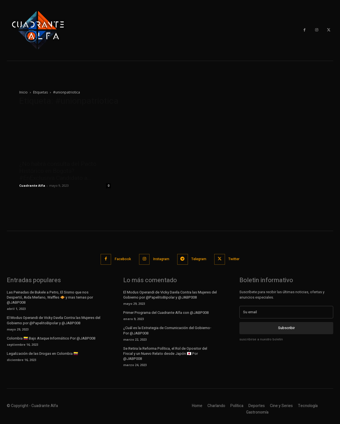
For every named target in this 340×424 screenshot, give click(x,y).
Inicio (23, 92)
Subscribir (286, 327)
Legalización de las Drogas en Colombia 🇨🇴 (42, 353)
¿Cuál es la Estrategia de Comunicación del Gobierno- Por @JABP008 (167, 330)
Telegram (199, 259)
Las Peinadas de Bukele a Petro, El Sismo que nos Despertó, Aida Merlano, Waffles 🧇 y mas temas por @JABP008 (50, 297)
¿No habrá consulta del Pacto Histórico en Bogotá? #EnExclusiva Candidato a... (57, 170)
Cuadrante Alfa (32, 185)
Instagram (160, 259)
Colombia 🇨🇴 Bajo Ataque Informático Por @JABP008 (51, 338)
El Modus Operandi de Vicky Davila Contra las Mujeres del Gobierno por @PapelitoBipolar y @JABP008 (53, 320)
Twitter (236, 259)
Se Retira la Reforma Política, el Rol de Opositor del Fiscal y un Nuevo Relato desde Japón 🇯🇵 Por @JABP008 (165, 353)
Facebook (121, 259)
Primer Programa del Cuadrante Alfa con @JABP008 (166, 312)
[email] (286, 312)
